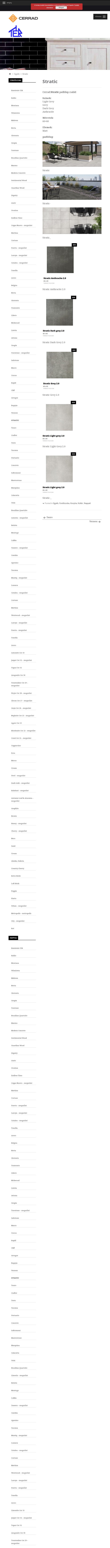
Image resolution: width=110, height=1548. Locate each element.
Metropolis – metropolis (21, 914)
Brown (14, 816)
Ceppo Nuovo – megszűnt (21, 226)
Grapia (14, 143)
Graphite (15, 809)
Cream (14, 768)
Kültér (80, 503)
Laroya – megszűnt (19, 256)
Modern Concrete (18, 173)
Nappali (87, 503)
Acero (13, 278)
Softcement (16, 473)
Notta (13, 128)
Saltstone (15, 361)
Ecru (13, 753)
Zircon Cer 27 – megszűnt (21, 701)
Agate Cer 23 (16, 723)
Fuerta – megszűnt (19, 248)
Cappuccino (16, 746)
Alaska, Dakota (17, 861)
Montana (15, 106)
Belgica (14, 286)
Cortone (14, 241)
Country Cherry (17, 869)
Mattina (14, 233)
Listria (14, 331)
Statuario (15, 458)
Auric (13, 203)
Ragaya (14, 406)
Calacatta (15, 496)
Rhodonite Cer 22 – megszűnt (23, 731)
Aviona (14, 338)
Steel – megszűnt (18, 776)
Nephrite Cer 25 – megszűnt (22, 716)
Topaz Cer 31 (16, 668)
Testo (13, 443)
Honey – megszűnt (19, 824)
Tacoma (14, 450)
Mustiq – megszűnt (19, 578)
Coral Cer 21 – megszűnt (21, 738)
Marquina (15, 488)
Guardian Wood (17, 188)
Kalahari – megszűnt (20, 791)
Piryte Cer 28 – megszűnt (21, 693)
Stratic (15, 420)
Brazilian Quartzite (19, 158)
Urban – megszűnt (19, 906)
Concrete (15, 466)
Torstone (15, 151)
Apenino (14, 563)
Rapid (13, 383)
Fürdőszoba (64, 503)
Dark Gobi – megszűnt (20, 783)
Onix (13, 503)
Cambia (14, 555)
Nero (13, 839)
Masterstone (16, 480)
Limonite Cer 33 (17, 653)
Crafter (14, 436)
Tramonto (15, 308)
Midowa (14, 121)
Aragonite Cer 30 (18, 675)
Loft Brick (15, 884)
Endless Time (16, 218)
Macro (14, 368)
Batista (14, 525)
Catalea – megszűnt (19, 263)
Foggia (14, 891)
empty (9, 2)
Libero (14, 316)
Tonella (14, 271)
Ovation (14, 211)
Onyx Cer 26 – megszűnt (21, 708)
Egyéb (55, 503)
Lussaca (14, 585)
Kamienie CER (17, 91)
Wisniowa (15, 113)
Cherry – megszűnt (19, 831)
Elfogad (61, 7)
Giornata (15, 136)
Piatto (13, 899)
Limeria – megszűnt (19, 518)
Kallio (13, 98)
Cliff (13, 391)
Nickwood (15, 323)
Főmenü (98, 16)
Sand (13, 846)
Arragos (14, 398)
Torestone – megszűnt (20, 353)
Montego (15, 533)
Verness (93, 521)
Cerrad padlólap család (59, 92)
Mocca (14, 761)
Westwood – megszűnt (20, 615)
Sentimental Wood (19, 181)
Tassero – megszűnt (19, 548)
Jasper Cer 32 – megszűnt (21, 660)
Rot (12, 929)
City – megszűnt (18, 921)
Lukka (14, 540)
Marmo (14, 166)
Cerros (14, 376)
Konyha (73, 503)
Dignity (14, 196)
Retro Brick (16, 876)
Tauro (50, 517)
